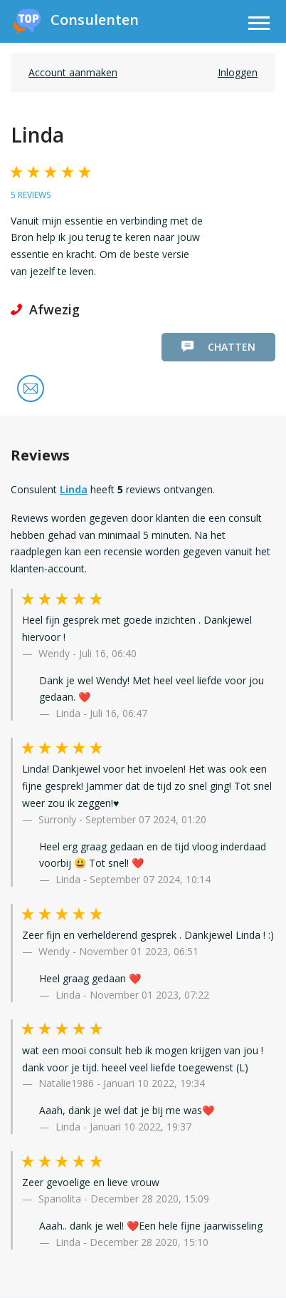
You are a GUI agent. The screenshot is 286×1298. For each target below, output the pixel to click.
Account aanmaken (72, 72)
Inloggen (238, 72)
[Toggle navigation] (259, 25)
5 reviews (31, 195)
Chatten (218, 347)
